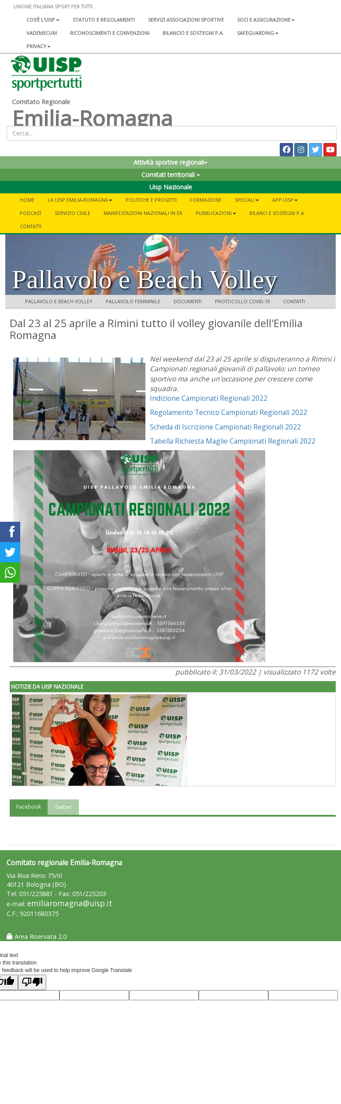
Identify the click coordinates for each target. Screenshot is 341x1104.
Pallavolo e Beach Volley (59, 301)
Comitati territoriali (170, 174)
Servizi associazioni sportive (186, 19)
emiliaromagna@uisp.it (69, 903)
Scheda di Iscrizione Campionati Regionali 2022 (225, 427)
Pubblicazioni (216, 213)
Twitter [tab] (63, 807)
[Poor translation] (32, 982)
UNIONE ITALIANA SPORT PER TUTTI (53, 6)
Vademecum (41, 33)
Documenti (188, 301)
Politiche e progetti (151, 199)
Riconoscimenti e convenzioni (109, 33)
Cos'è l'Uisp (42, 19)
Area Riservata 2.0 (37, 936)
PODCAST (30, 213)
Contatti (30, 226)
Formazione (206, 199)
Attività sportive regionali (170, 162)
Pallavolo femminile (133, 301)
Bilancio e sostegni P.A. (193, 33)
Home (27, 199)
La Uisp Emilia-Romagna (80, 199)
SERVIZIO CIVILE (72, 213)
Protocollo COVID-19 (242, 301)
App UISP (285, 199)
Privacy (38, 46)
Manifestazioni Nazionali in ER (143, 213)
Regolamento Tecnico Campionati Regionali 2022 (228, 412)
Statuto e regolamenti (104, 19)
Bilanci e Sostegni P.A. (277, 213)
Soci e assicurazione (266, 19)
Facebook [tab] (28, 806)
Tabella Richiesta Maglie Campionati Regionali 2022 (232, 441)
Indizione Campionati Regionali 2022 (208, 398)
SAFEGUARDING (257, 33)
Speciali (247, 199)
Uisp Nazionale (170, 187)
